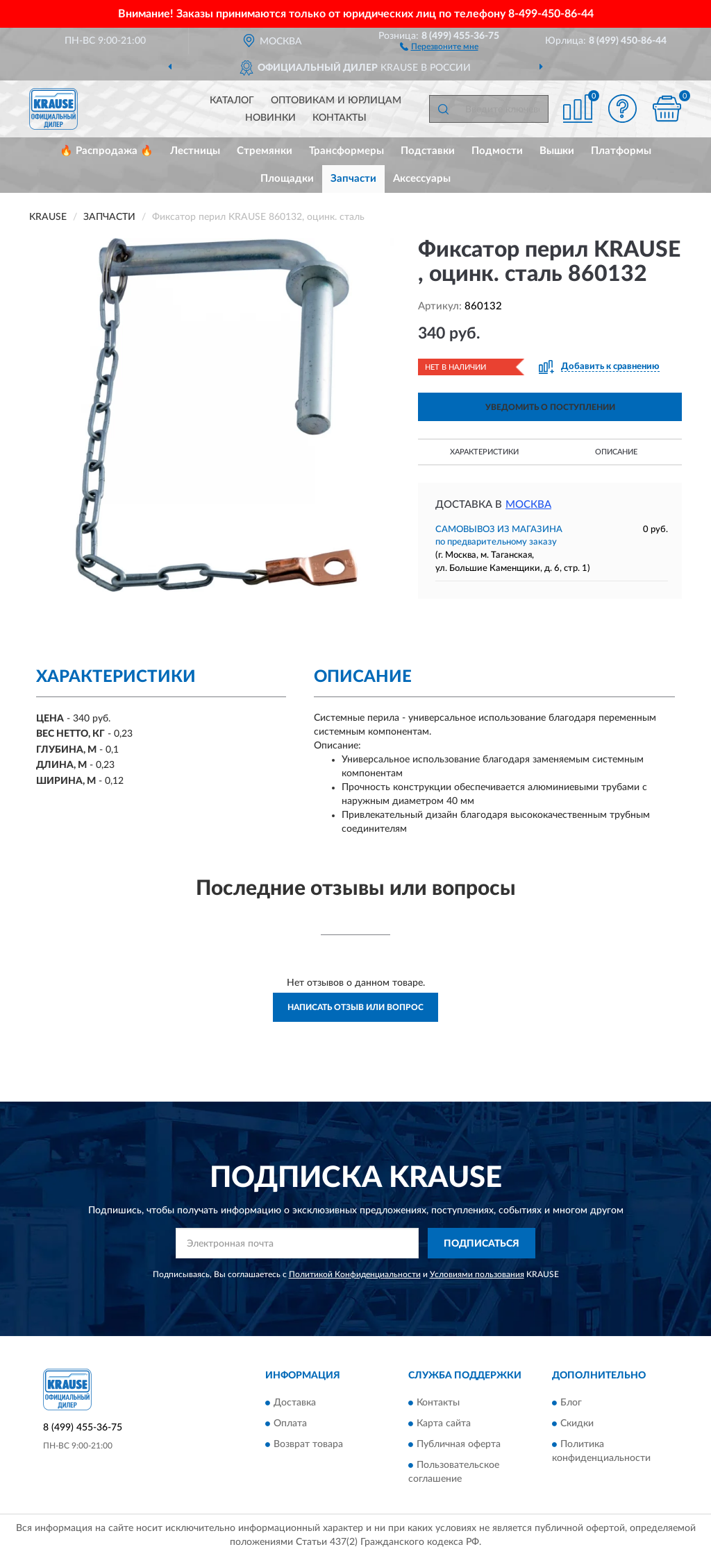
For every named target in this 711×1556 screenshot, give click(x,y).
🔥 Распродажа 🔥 (106, 151)
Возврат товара (308, 1444)
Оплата (290, 1423)
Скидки (577, 1423)
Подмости (497, 151)
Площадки (287, 178)
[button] (439, 46)
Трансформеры (346, 151)
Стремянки (264, 151)
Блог (571, 1403)
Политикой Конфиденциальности (355, 1274)
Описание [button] (616, 452)
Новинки (270, 118)
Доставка (295, 1403)
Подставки (428, 151)
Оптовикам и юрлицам (336, 100)
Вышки (556, 151)
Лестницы (195, 151)
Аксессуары (422, 178)
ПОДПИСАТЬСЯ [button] (481, 1244)
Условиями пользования (477, 1274)
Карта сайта (444, 1423)
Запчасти (353, 178)
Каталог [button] (232, 100)
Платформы (621, 151)
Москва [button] (528, 504)
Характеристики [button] (484, 452)
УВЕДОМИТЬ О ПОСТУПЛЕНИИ (550, 407)
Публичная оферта (459, 1444)
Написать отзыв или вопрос (355, 1007)
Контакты (339, 118)
